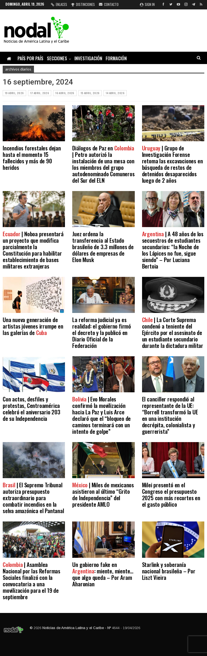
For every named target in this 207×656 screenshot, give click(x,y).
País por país (30, 58)
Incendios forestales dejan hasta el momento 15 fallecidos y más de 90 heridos (32, 157)
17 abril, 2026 (39, 93)
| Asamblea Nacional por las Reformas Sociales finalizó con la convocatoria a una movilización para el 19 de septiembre (31, 580)
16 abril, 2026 (64, 93)
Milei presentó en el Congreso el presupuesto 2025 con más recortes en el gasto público (171, 494)
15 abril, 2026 (90, 93)
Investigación (88, 58)
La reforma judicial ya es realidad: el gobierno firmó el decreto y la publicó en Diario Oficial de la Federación (101, 332)
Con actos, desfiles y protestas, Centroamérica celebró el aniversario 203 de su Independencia (31, 408)
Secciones (57, 58)
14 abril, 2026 (115, 93)
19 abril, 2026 (14, 93)
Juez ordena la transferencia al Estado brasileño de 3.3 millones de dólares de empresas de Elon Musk (102, 247)
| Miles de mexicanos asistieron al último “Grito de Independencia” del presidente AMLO (103, 494)
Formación (116, 58)
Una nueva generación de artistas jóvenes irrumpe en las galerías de (33, 326)
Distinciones (83, 4)
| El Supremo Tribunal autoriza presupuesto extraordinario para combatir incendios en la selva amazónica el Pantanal (33, 498)
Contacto (109, 4)
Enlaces (59, 4)
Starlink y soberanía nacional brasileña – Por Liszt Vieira (168, 570)
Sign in (147, 4)
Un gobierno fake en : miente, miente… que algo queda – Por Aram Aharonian (102, 574)
